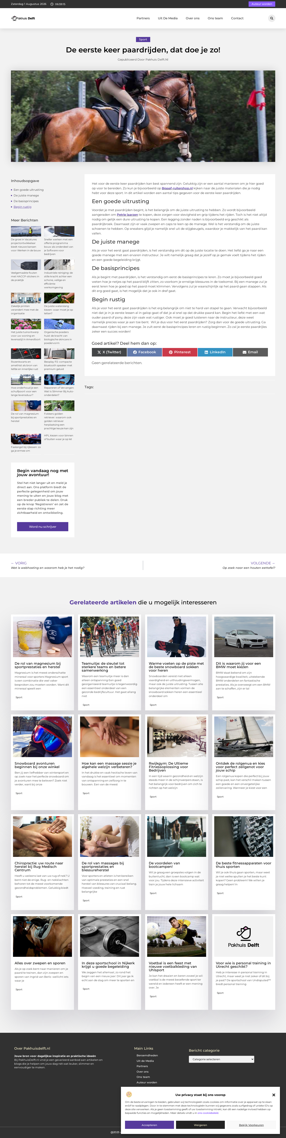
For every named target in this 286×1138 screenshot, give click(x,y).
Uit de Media (145, 1060)
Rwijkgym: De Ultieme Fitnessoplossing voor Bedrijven (168, 766)
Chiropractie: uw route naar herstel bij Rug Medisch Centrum (39, 866)
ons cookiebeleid (208, 1112)
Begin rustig (23, 207)
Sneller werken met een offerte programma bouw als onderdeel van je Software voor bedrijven (58, 247)
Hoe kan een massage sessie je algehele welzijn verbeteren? (109, 765)
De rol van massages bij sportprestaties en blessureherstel (103, 866)
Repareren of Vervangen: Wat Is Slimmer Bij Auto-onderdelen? (59, 391)
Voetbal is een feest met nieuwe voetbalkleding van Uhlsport (173, 966)
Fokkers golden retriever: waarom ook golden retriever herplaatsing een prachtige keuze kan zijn (58, 421)
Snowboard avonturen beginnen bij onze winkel (37, 765)
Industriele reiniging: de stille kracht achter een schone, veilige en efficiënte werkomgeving (58, 280)
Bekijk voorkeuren (251, 1125)
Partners (143, 18)
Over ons (193, 18)
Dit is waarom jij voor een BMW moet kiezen (238, 665)
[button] (274, 1095)
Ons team (215, 18)
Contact (237, 18)
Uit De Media (168, 18)
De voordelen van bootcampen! (164, 865)
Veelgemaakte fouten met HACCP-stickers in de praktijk (25, 276)
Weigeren (200, 1125)
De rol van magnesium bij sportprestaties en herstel (25, 417)
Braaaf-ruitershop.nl (177, 188)
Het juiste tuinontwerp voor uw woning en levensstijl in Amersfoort (25, 336)
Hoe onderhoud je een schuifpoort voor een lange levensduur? (24, 391)
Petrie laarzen (127, 215)
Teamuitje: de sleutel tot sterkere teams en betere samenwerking (104, 666)
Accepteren (149, 1125)
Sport (143, 39)
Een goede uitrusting (29, 190)
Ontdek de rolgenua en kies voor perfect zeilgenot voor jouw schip (240, 766)
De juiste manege (26, 195)
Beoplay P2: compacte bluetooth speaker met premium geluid (58, 365)
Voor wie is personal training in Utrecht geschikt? (243, 965)
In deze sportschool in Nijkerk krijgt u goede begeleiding (108, 965)
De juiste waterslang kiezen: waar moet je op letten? (58, 310)
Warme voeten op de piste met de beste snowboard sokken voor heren (176, 666)
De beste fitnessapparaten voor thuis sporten (243, 865)
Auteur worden (147, 1082)
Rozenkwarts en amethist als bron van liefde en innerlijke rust (24, 365)
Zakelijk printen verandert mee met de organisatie (24, 310)
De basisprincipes (26, 201)
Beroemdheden (147, 1055)
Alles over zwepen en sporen (40, 963)
